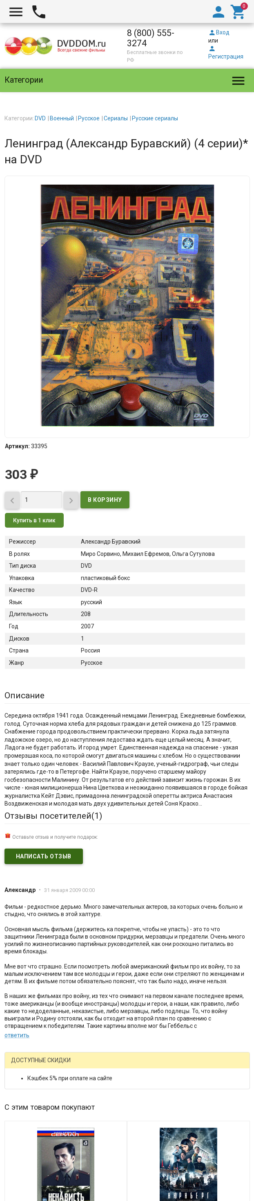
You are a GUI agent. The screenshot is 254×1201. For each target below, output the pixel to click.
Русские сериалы (155, 118)
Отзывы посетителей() (53, 816)
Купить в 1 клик (34, 520)
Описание (24, 695)
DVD (40, 118)
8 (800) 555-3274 (150, 38)
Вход (218, 32)
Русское (89, 118)
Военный (62, 118)
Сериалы (116, 118)
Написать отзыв (43, 856)
